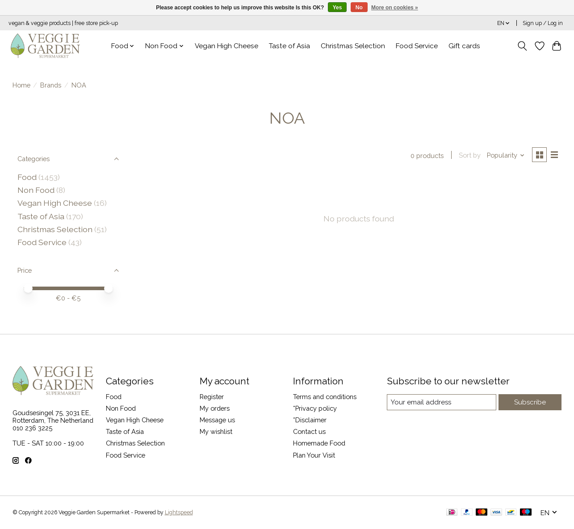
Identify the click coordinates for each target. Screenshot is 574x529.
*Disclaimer (310, 420)
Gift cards (464, 46)
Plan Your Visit (314, 455)
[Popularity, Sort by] (505, 155)
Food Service (417, 46)
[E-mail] (442, 402)
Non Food (35, 190)
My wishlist (216, 431)
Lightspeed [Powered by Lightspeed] (179, 512)
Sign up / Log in (543, 23)
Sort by (469, 155)
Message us (217, 420)
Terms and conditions (324, 396)
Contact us (309, 431)
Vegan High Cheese (226, 46)
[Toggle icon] (521, 46)
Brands (50, 85)
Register (212, 396)
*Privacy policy (315, 408)
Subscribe (530, 402)
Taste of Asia (289, 46)
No (359, 7)
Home (21, 85)
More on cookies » (394, 7)
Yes (337, 7)
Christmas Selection (353, 46)
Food (27, 177)
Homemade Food (319, 443)
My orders (215, 408)
